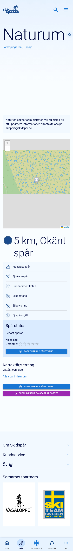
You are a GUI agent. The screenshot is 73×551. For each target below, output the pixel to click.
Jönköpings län (12, 47)
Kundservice (36, 454)
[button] (36, 180)
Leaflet (65, 227)
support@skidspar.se (19, 128)
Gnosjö (28, 47)
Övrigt (36, 464)
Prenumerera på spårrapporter (36, 393)
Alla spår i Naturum (14, 376)
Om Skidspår (36, 445)
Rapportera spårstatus (36, 351)
